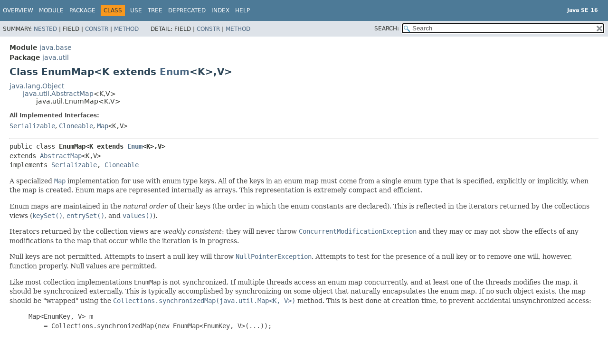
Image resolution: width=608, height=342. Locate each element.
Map (102, 126)
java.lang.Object (37, 86)
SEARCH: (386, 28)
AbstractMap (61, 156)
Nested (45, 29)
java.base (55, 47)
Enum (175, 71)
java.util (55, 57)
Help (242, 10)
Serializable (32, 126)
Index (220, 10)
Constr (96, 29)
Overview (18, 10)
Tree (155, 10)
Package (82, 10)
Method (126, 29)
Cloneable (76, 126)
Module (51, 10)
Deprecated (187, 10)
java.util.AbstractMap (58, 93)
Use (136, 10)
